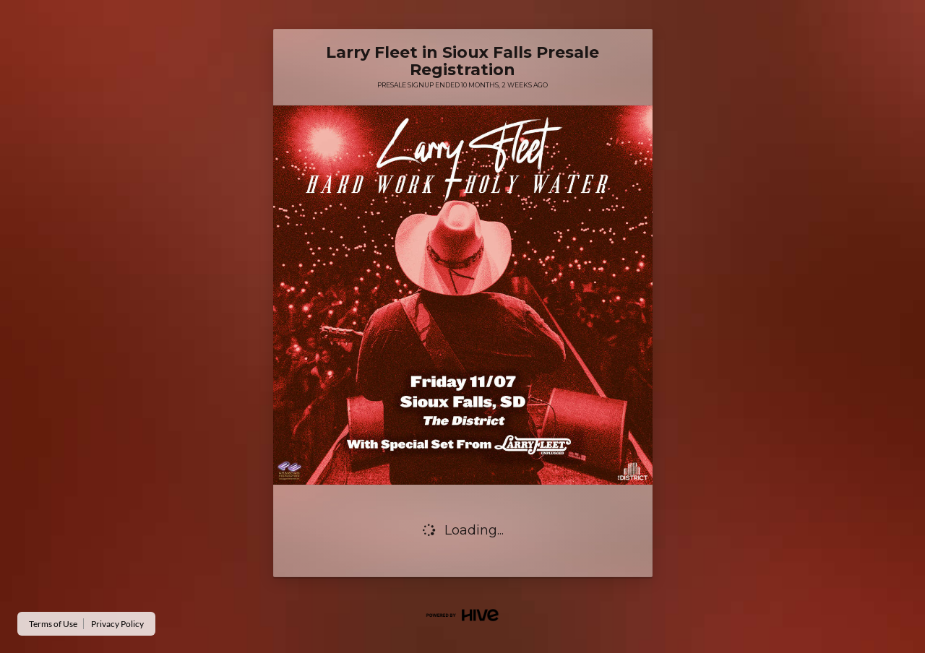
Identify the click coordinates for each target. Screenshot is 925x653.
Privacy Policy (117, 623)
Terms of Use (53, 623)
